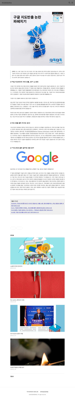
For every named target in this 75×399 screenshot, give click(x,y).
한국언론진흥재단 (44, 392)
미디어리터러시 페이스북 (32, 392)
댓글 (12, 376)
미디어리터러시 (7, 3)
